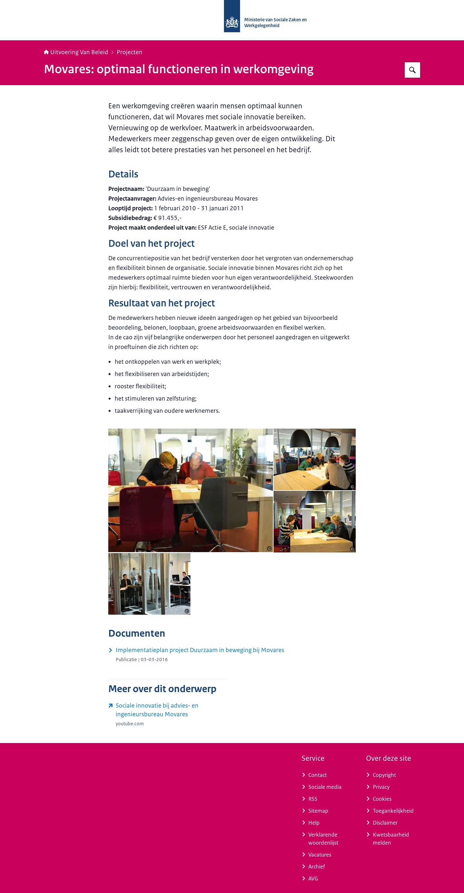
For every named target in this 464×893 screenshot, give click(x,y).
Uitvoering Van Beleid (76, 52)
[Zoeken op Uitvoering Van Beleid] (412, 70)
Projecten (129, 52)
